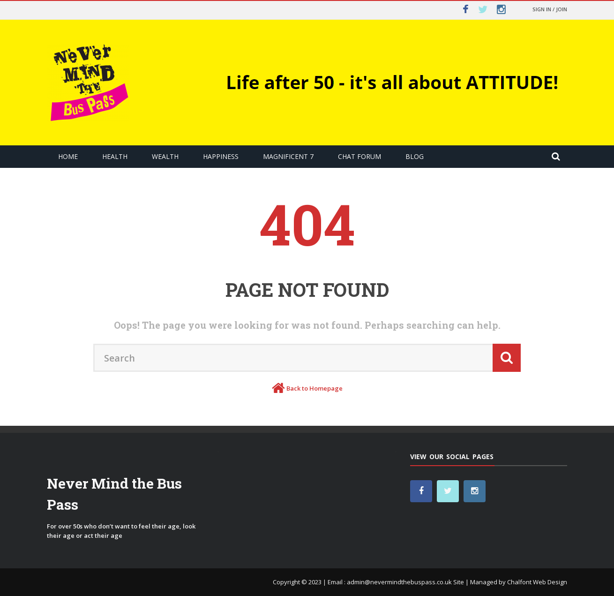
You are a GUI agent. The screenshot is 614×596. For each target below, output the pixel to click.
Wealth (165, 156)
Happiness (221, 156)
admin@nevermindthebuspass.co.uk (399, 582)
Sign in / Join (549, 9)
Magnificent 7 (288, 156)
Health (114, 156)
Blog (414, 156)
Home (68, 156)
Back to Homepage (314, 388)
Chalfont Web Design (537, 582)
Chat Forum (359, 156)
